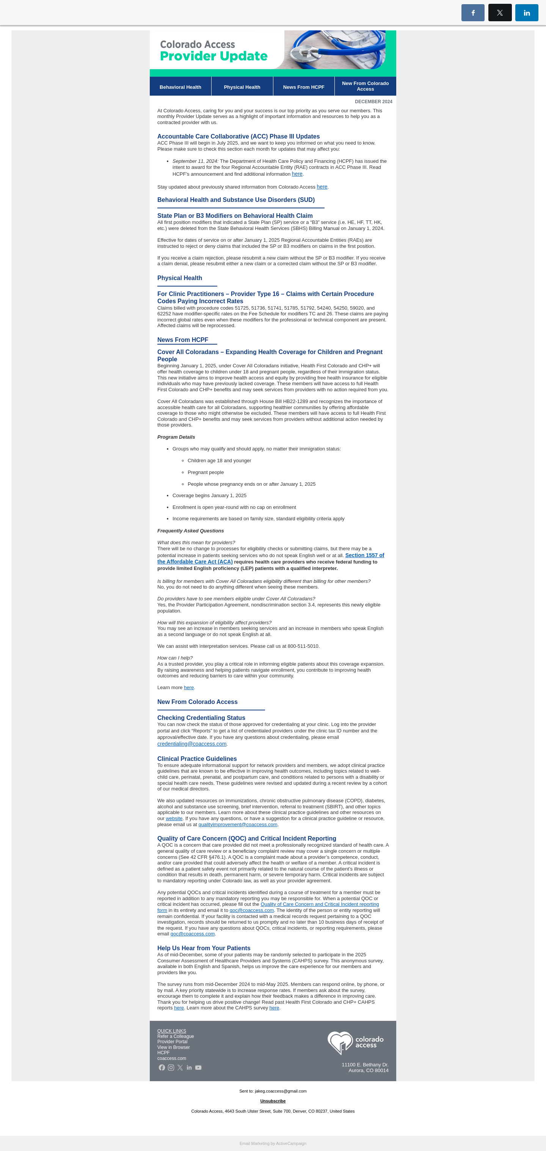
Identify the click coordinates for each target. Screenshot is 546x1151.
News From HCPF (304, 87)
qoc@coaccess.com (252, 910)
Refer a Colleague (175, 1036)
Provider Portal (172, 1041)
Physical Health (242, 87)
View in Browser (173, 1047)
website (174, 818)
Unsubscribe (273, 1101)
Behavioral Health (180, 87)
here (297, 174)
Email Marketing (255, 1143)
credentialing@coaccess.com (191, 744)
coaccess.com (171, 1058)
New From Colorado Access (365, 86)
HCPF (163, 1052)
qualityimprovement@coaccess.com (237, 824)
